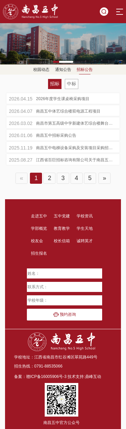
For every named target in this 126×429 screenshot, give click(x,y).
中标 (71, 83)
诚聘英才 (85, 241)
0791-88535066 (48, 366)
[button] (63, 60)
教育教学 (62, 228)
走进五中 (39, 216)
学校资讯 (85, 216)
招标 (54, 83)
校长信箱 (62, 241)
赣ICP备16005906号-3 (46, 376)
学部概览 (39, 228)
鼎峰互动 (93, 376)
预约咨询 (64, 314)
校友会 (37, 241)
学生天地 (85, 228)
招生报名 (39, 253)
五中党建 (62, 216)
